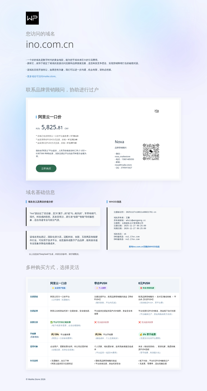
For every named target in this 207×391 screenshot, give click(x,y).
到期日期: (118, 228)
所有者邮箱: (119, 220)
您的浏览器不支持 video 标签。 (135, 118)
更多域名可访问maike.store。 (42, 76)
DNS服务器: (119, 236)
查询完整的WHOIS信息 (144, 246)
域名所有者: (119, 217)
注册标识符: (119, 212)
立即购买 (47, 168)
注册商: (117, 223)
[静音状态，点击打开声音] (156, 111)
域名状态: (118, 234)
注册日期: (118, 226)
